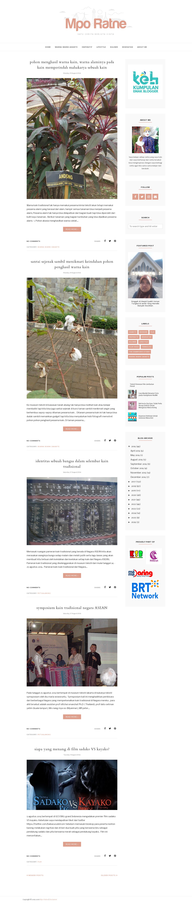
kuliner (132, 342)
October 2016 (137, 468)
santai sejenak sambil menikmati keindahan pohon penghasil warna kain (72, 264)
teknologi (147, 347)
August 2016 (137, 459)
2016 (133, 446)
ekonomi (143, 332)
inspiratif (134, 337)
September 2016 (139, 464)
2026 (133, 522)
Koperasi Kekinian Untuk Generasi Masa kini (148, 417)
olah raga (134, 347)
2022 (133, 504)
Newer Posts (35, 875)
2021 (133, 499)
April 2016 (135, 451)
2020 (133, 495)
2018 (133, 486)
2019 (133, 490)
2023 (133, 509)
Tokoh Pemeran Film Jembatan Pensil (142, 385)
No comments (33, 241)
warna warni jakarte (48, 247)
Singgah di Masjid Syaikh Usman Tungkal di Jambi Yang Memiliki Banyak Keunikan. (145, 303)
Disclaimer (53, 899)
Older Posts (108, 875)
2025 (133, 517)
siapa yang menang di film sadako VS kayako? (72, 749)
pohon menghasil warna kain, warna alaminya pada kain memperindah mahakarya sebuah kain (72, 64)
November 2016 (138, 473)
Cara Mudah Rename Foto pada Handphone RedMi (149, 394)
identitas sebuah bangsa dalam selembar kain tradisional (72, 463)
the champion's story (139, 352)
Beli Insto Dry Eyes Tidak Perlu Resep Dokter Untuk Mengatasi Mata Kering (150, 406)
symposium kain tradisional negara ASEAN (72, 607)
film (40, 862)
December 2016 (138, 477)
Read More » (72, 229)
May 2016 (135, 455)
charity (132, 332)
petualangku (44, 593)
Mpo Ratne (44, 899)
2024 (133, 513)
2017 (133, 481)
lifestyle (143, 342)
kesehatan (146, 337)
